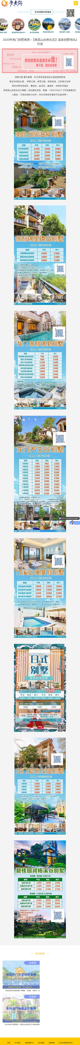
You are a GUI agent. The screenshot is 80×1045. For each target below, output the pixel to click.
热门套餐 (45, 1014)
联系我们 (35, 1014)
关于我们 (18, 1008)
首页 (8, 1008)
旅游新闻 (52, 1008)
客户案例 (41, 1008)
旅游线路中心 (29, 1008)
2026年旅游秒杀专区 (66, 1008)
